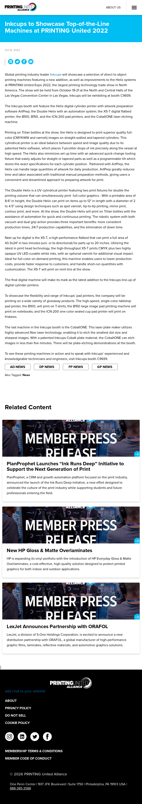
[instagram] (9, 737)
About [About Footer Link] (11, 700)
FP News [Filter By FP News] (76, 366)
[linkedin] (22, 737)
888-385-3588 (20, 788)
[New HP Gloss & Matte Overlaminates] (71, 542)
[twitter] (34, 737)
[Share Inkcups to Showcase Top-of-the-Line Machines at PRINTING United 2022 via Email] (30, 62)
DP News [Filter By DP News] (46, 366)
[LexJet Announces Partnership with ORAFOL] (71, 618)
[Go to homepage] (71, 685)
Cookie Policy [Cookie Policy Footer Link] (17, 722)
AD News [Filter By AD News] (17, 366)
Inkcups (55, 74)
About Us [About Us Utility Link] (113, 7)
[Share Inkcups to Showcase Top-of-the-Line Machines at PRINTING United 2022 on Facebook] (24, 62)
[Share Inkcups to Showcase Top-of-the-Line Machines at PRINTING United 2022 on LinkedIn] (10, 62)
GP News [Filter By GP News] (104, 366)
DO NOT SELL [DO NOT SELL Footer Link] (15, 715)
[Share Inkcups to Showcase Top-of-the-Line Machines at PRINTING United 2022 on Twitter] (17, 62)
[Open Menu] (134, 7)
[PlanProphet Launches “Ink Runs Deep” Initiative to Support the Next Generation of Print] (71, 461)
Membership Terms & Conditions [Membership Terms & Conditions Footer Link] (34, 751)
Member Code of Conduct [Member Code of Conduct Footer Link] (28, 758)
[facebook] (47, 737)
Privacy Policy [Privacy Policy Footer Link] (18, 708)
